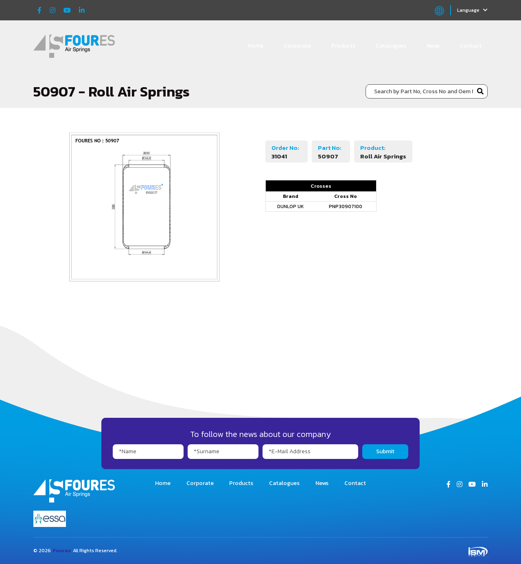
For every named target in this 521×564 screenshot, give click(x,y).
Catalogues (391, 46)
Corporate (297, 46)
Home (255, 46)
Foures (62, 550)
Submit (385, 451)
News (433, 46)
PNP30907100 (345, 206)
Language (472, 10)
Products (343, 46)
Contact (471, 46)
